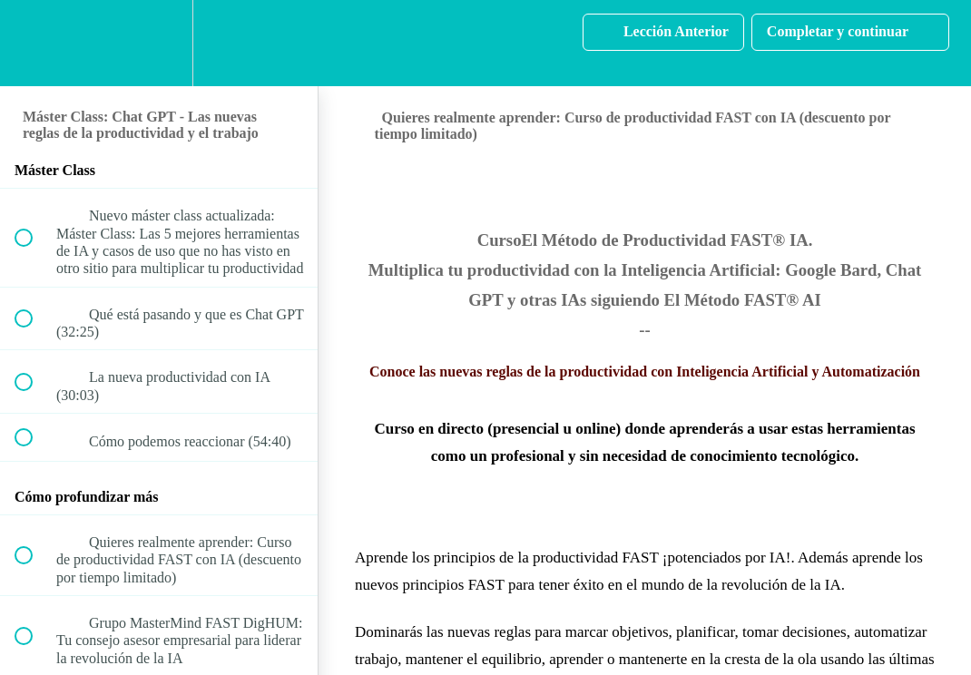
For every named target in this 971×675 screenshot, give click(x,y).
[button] (33, 43)
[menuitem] (158, 43)
